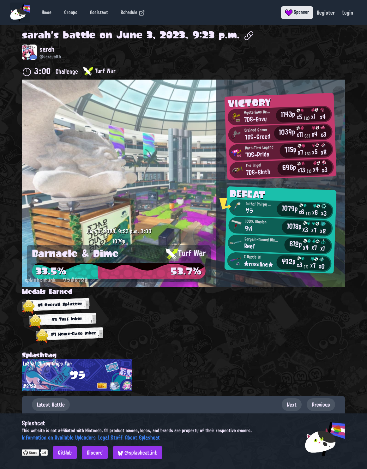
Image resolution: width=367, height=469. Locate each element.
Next (292, 405)
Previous (321, 405)
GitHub (65, 453)
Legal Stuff (110, 437)
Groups (70, 12)
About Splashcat (142, 437)
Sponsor (297, 12)
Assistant (99, 12)
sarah (36, 34)
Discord (95, 453)
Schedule (133, 12)
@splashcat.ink (137, 453)
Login (347, 13)
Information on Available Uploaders (59, 437)
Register (326, 13)
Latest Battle (51, 405)
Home (46, 12)
